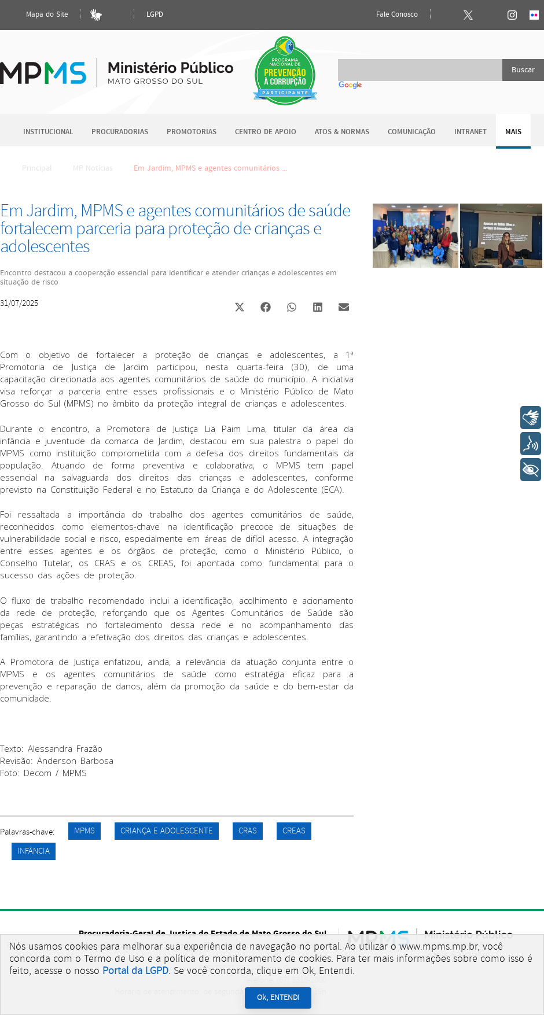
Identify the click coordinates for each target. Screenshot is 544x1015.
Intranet (470, 132)
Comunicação (412, 132)
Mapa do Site (37, 15)
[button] (239, 308)
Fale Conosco (387, 15)
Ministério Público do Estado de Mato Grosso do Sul (116, 66)
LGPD (154, 14)
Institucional (48, 132)
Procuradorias (119, 132)
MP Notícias (93, 168)
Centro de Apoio (265, 132)
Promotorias (191, 132)
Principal (29, 168)
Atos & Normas (342, 132)
